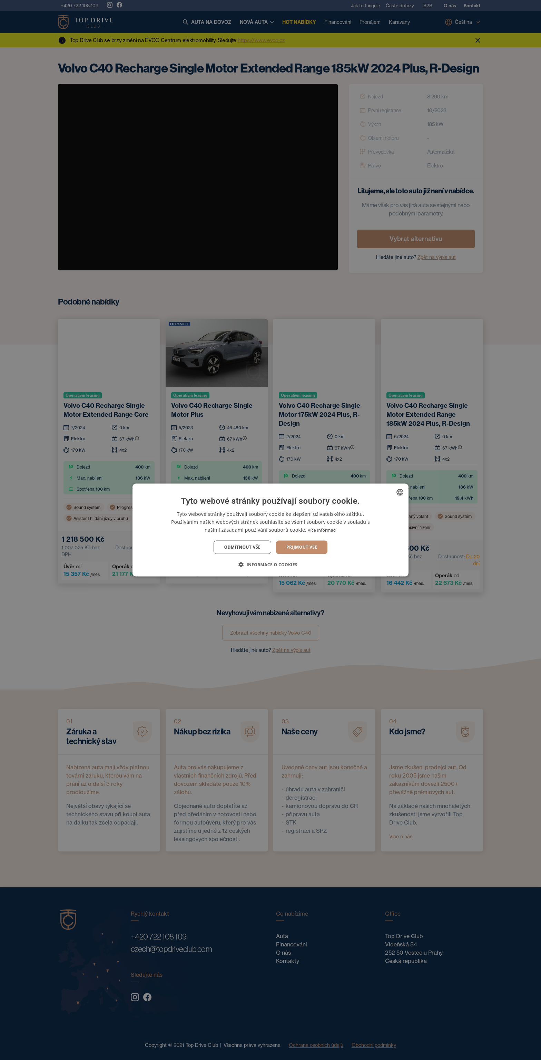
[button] (270, 564)
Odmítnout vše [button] (242, 547)
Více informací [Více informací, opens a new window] (322, 530)
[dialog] (270, 530)
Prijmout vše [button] (301, 547)
